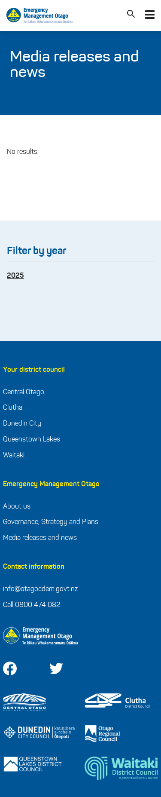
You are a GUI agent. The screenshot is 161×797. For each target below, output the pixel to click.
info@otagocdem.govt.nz (40, 589)
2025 (15, 276)
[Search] (131, 15)
